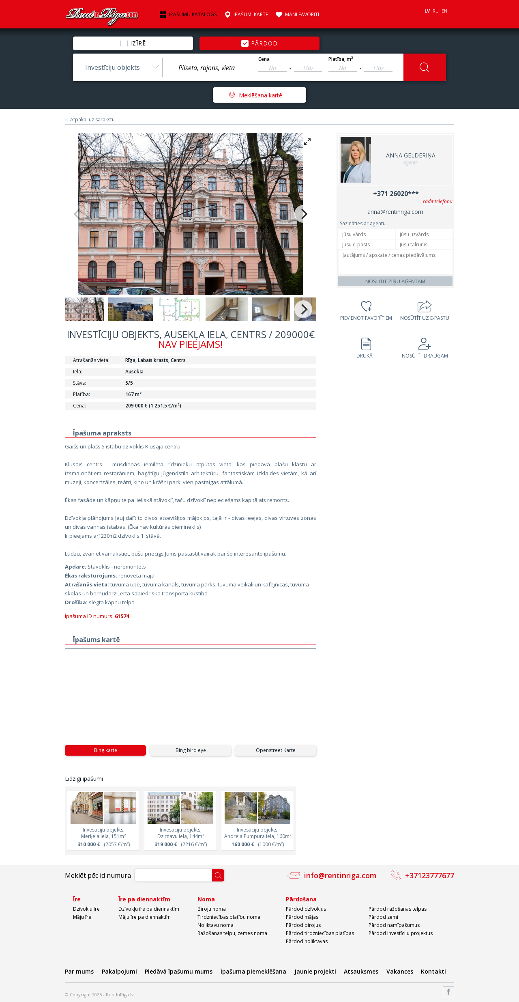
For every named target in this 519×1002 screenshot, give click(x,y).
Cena (264, 59)
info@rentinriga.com (340, 875)
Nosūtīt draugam (425, 355)
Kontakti (433, 971)
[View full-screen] (307, 142)
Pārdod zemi (383, 917)
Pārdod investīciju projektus (401, 933)
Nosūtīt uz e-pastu (424, 318)
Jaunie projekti (315, 971)
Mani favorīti (302, 14)
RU (436, 11)
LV (427, 11)
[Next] (303, 214)
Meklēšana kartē (260, 95)
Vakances (399, 971)
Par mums (79, 971)
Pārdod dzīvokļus (306, 908)
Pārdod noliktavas (307, 941)
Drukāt (365, 355)
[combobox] (117, 67)
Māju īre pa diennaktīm (144, 917)
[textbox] (207, 67)
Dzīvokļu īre (86, 908)
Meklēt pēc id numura (98, 875)
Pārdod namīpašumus (394, 925)
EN (444, 11)
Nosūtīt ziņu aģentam (395, 281)
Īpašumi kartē (251, 14)
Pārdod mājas (302, 917)
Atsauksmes (361, 971)
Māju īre (82, 917)
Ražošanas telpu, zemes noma (232, 933)
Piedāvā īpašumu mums (178, 971)
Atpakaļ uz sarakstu (92, 120)
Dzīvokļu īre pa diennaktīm (148, 908)
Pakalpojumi (119, 971)
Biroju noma (211, 908)
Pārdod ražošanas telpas (398, 908)
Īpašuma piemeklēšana (253, 971)
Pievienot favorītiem (366, 318)
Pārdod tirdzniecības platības (320, 933)
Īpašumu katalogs (193, 14)
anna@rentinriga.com (395, 211)
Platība (340, 59)
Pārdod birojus (303, 925)
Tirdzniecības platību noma (228, 917)
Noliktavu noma (215, 925)
